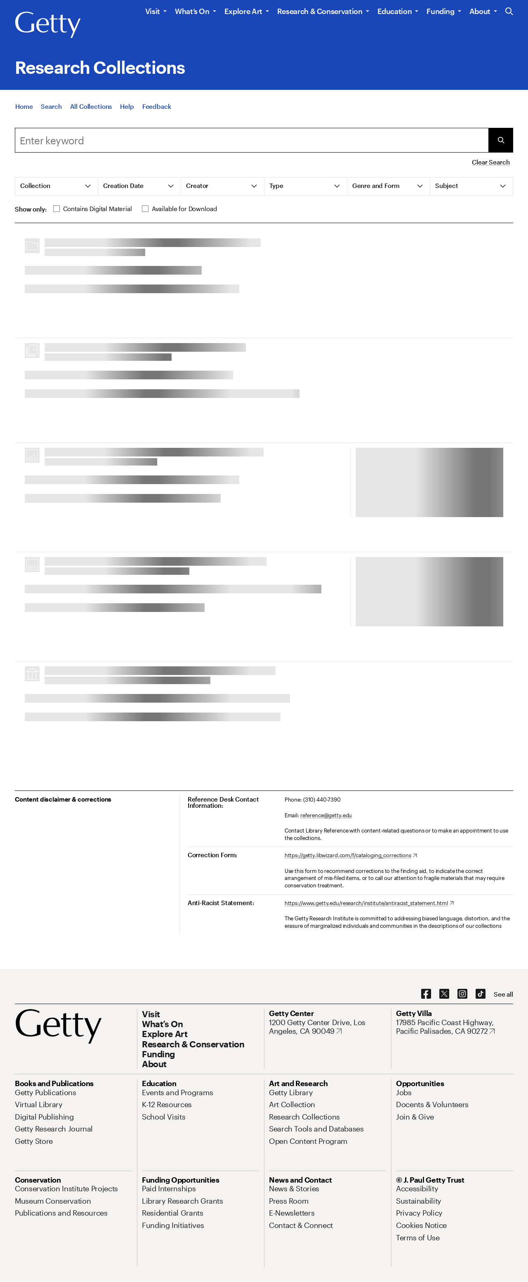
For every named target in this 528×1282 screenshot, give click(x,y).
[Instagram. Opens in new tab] (462, 994)
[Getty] (48, 25)
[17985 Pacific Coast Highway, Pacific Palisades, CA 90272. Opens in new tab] (454, 1027)
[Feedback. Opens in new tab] (156, 106)
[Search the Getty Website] (509, 11)
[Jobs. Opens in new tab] (404, 1092)
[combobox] (251, 140)
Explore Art (243, 11)
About (479, 11)
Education (394, 11)
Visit (152, 11)
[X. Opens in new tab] (444, 994)
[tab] (56, 186)
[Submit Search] (500, 140)
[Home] (24, 106)
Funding (440, 11)
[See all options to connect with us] (503, 994)
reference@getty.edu (326, 815)
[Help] (127, 106)
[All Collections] (91, 106)
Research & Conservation (320, 11)
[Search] (51, 106)
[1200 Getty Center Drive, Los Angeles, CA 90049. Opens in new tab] (327, 1027)
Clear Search (490, 162)
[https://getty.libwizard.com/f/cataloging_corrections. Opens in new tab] (351, 855)
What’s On (192, 11)
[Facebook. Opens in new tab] (426, 994)
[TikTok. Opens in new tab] (481, 994)
